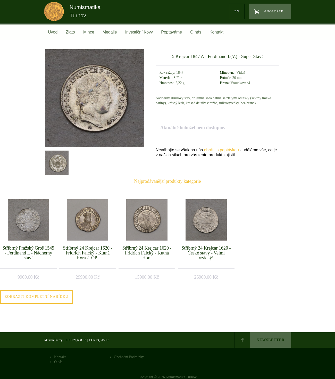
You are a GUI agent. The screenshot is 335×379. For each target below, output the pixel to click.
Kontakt (216, 32)
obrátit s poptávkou (221, 150)
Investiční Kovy (139, 32)
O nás (195, 32)
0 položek (273, 11)
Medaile (110, 32)
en (236, 11)
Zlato (70, 32)
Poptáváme (171, 32)
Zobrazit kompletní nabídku (36, 297)
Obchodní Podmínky (129, 357)
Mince (88, 32)
